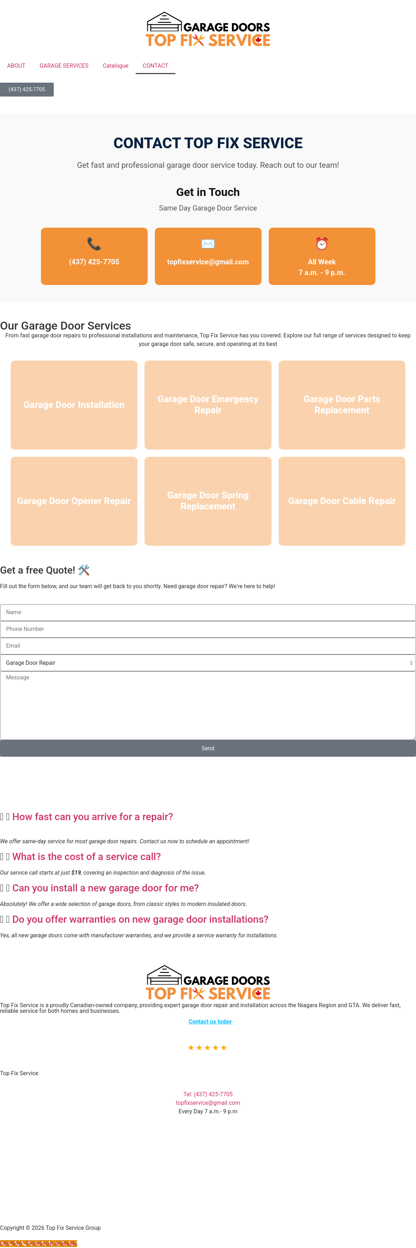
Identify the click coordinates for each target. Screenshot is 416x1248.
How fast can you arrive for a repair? (92, 817)
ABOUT (16, 65)
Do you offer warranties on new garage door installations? (140, 919)
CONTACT (155, 65)
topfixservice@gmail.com (208, 262)
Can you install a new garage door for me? (105, 888)
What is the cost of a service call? (86, 857)
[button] (208, 817)
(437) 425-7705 (94, 262)
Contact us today (211, 1021)
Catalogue (115, 65)
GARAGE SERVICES (64, 65)
